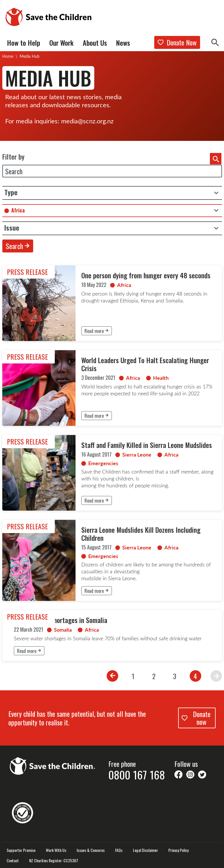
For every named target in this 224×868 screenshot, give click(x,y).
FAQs (119, 850)
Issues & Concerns (91, 850)
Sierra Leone (136, 454)
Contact (13, 860)
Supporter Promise (21, 850)
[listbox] (112, 193)
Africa (124, 284)
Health (161, 377)
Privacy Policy (178, 850)
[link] (112, 303)
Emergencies (103, 463)
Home (7, 56)
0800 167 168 (136, 774)
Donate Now (177, 42)
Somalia (63, 629)
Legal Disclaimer (145, 850)
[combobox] (112, 210)
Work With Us (56, 850)
